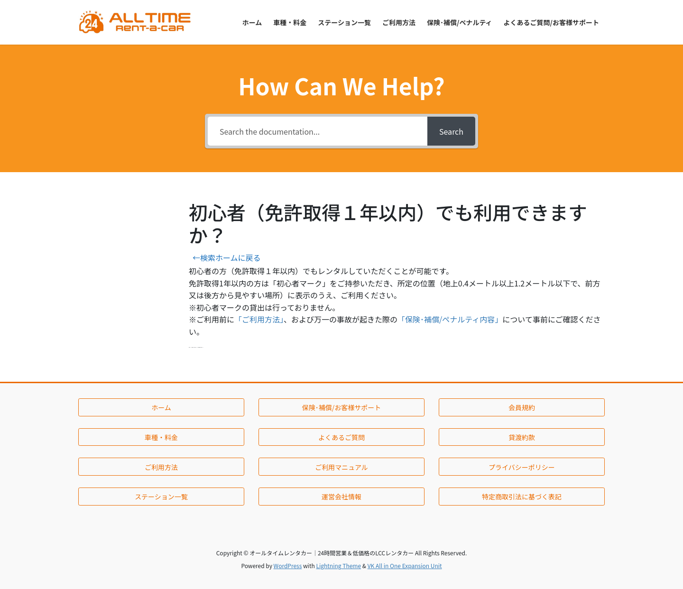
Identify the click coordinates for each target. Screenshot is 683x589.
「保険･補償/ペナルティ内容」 (449, 319)
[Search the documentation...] (317, 131)
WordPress (288, 565)
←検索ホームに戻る (227, 257)
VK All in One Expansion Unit (405, 565)
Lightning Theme (338, 565)
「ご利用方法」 (259, 319)
